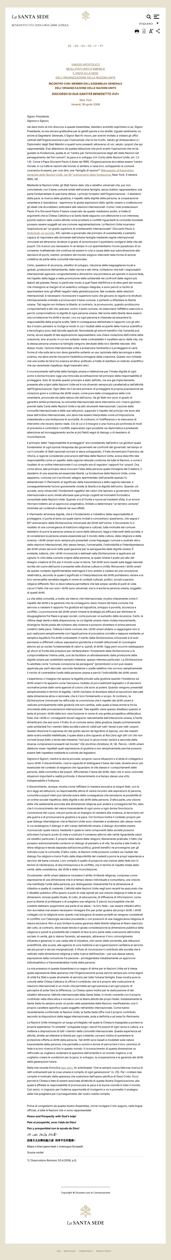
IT (95, 46)
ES (83, 46)
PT (101, 46)
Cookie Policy (86, 1251)
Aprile (64, 25)
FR (89, 46)
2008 (54, 25)
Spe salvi (66, 1067)
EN (76, 46)
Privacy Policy (103, 1251)
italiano (146, 24)
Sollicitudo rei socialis (40, 233)
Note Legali (70, 1251)
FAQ (58, 1251)
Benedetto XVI (23, 25)
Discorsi (43, 25)
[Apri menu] (156, 17)
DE (69, 46)
